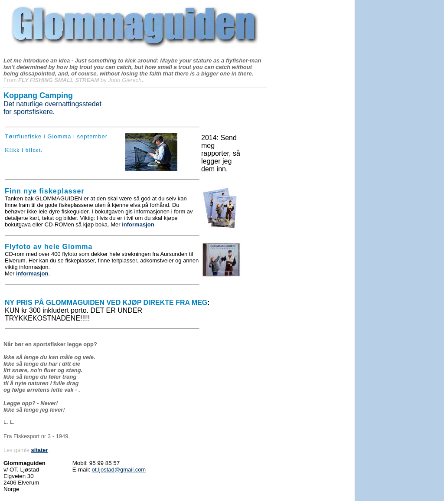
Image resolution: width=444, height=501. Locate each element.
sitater (39, 450)
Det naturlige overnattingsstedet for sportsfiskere (52, 103)
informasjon (138, 224)
